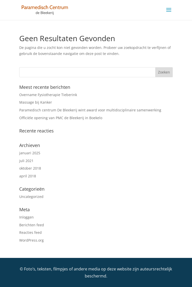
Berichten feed (31, 225)
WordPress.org (31, 240)
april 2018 (27, 176)
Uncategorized (31, 196)
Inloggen (26, 217)
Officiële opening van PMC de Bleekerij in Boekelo (60, 117)
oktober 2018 (30, 168)
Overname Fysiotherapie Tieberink (48, 94)
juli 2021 (26, 160)
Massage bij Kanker (35, 102)
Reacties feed (30, 232)
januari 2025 (29, 153)
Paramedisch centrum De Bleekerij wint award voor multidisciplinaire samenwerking (90, 110)
